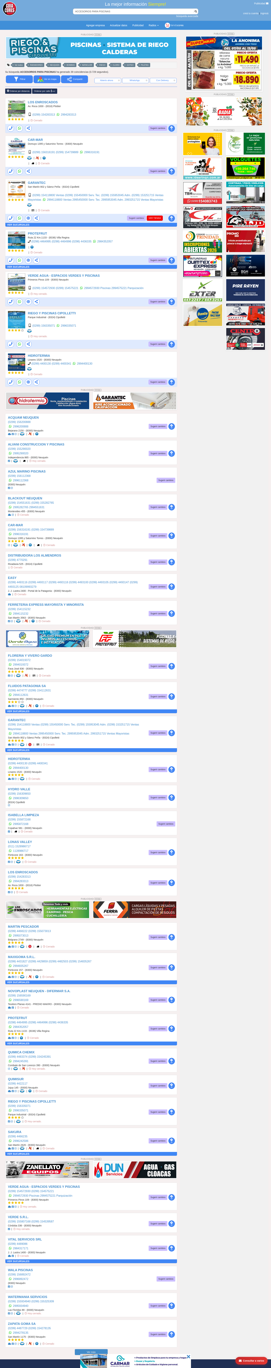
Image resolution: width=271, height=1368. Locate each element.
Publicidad (261, 3)
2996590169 (20, 1000)
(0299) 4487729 (18, 1328)
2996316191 (92, 152)
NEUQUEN (54, 65)
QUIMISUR (16, 1079)
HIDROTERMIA (39, 355)
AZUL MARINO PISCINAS (27, 471)
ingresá (264, 13)
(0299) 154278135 (39, 1328)
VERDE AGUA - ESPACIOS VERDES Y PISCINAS (64, 275)
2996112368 (20, 480)
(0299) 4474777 (18, 690)
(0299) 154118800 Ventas (48, 195)
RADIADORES (36, 65)
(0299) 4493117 (38, 582)
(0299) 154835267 (80, 961)
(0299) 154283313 (44, 114)
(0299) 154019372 (19, 660)
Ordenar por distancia (18, 91)
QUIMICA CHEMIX (21, 1052)
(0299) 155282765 (42, 502)
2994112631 (20, 694)
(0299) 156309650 (19, 793)
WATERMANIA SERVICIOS (27, 1297)
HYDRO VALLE (19, 789)
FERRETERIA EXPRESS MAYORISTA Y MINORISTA (46, 604)
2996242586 (20, 1140)
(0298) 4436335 (82, 241)
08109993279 (28, 586)
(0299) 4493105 (99, 582)
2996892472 (20, 1279)
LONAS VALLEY (20, 842)
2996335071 (68, 325)
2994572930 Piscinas (97, 288)
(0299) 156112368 (19, 475)
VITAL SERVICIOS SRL (25, 1239)
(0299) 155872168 (19, 819)
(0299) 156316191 (44, 152)
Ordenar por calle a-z (44, 91)
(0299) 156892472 (19, 1274)
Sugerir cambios (157, 128)
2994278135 (20, 1332)
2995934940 (20, 1305)
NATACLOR (87, 65)
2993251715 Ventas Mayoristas (144, 199)
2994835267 (20, 965)
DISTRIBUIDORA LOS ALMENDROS (34, 555)
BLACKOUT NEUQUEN (25, 498)
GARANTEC (37, 183)
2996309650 (20, 798)
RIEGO (102, 65)
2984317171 (20, 1248)
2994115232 (20, 613)
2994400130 (84, 363)
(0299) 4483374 (18, 1056)
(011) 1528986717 (19, 846)
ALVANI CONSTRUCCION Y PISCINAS (36, 444)
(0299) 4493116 (18, 582)
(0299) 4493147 (119, 582)
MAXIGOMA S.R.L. (21, 957)
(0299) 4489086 (17, 1243)
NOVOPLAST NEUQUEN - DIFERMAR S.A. (39, 991)
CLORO (116, 65)
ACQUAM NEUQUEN (23, 417)
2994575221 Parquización (127, 288)
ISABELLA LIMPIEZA (23, 815)
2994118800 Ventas (59, 199)
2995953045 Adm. (112, 199)
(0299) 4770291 (17, 559)
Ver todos (19, 65)
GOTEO (130, 65)
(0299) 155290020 (19, 448)
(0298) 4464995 (41, 241)
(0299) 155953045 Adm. (116, 195)
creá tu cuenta (251, 13)
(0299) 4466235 (17, 1136)
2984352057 (105, 241)
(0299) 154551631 (19, 502)
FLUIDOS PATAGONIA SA (27, 686)
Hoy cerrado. (38, 293)
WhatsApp (139, 80)
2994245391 (20, 1061)
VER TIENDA (155, 218)
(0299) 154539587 (42, 1221)
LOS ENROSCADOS (43, 102)
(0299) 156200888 (19, 422)
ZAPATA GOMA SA (22, 1324)
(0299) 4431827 (18, 961)
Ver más (91, 1352)
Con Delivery (165, 80)
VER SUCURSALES (18, 224)
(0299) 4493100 (79, 582)
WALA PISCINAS (20, 1270)
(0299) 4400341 (62, 363)
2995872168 (20, 824)
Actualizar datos (118, 25)
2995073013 (20, 935)
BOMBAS (71, 65)
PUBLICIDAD (91, 34)
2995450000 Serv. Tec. (86, 199)
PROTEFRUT (37, 233)
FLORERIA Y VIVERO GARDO (30, 655)
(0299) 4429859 (38, 961)
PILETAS (144, 65)
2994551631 (37, 507)
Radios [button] (154, 25)
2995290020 (20, 453)
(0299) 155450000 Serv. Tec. (83, 195)
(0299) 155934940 (19, 1301)
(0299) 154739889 (67, 152)
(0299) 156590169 (19, 995)
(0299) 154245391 (39, 1056)
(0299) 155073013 (39, 931)
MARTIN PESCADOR (23, 926)
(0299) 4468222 (18, 931)
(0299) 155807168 (19, 1221)
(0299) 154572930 (44, 288)
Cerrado (36, 120)
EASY (12, 578)
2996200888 (20, 426)
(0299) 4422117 (17, 1083)
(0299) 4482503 (59, 961)
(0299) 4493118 (59, 582)
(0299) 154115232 (19, 609)
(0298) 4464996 (62, 241)
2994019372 (20, 664)
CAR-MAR (35, 140)
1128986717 (20, 850)
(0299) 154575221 (67, 288)
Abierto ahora (110, 80)
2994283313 (68, 114)
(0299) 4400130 (41, 363)
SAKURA (14, 1132)
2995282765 (21, 507)
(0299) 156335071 (44, 325)
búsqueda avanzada (187, 16)
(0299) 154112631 (39, 690)
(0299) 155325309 (42, 1301)
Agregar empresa (95, 25)
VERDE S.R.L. (18, 1217)
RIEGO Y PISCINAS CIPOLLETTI (52, 313)
